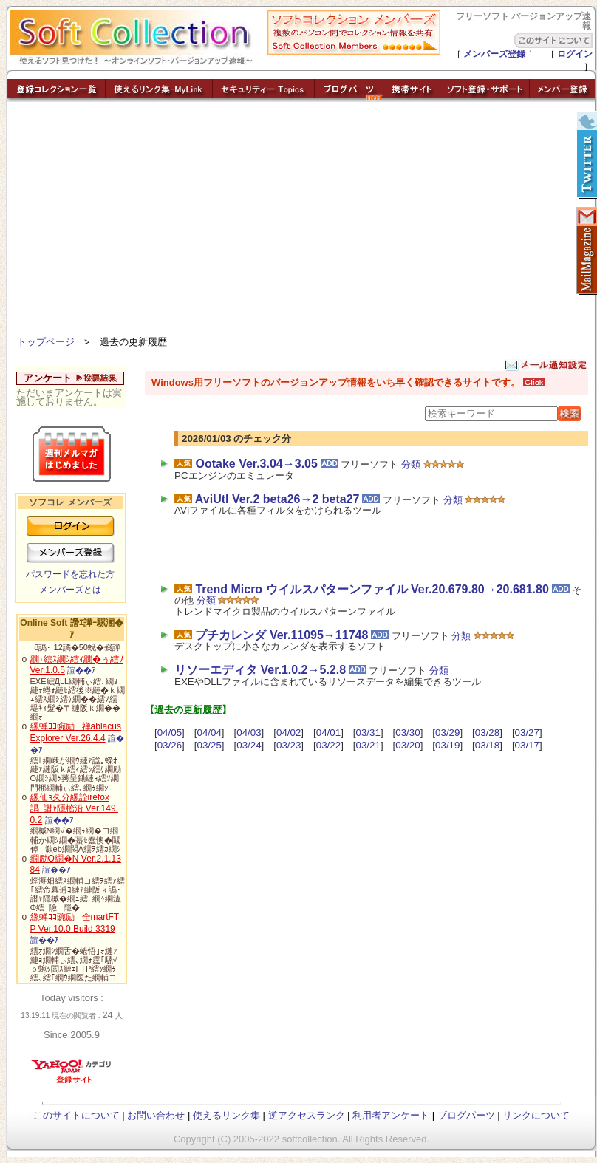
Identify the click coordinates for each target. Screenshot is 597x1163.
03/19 (447, 745)
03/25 (209, 745)
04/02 (288, 732)
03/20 (407, 745)
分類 (410, 464)
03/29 (447, 732)
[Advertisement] (301, 221)
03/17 (527, 745)
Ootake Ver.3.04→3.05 (256, 463)
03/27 (527, 732)
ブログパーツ (466, 1115)
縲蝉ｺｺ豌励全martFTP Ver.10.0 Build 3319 (75, 923)
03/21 (368, 745)
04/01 (328, 732)
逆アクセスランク (306, 1115)
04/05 (169, 732)
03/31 (368, 732)
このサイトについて (76, 1115)
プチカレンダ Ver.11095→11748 (281, 635)
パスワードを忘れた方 (70, 574)
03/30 (407, 732)
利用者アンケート (390, 1115)
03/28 (487, 732)
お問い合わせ (156, 1115)
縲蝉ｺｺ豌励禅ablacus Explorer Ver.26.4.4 (75, 732)
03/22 (328, 745)
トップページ (46, 341)
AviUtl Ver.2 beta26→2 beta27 (277, 499)
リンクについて (536, 1115)
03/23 (288, 745)
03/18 (487, 745)
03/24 (248, 745)
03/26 (169, 745)
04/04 (209, 732)
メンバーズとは (70, 589)
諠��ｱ (81, 670)
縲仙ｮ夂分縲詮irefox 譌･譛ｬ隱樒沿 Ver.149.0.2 (74, 808)
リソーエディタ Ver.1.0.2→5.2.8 (260, 670)
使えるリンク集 (226, 1115)
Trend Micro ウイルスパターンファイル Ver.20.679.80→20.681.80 (371, 589)
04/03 (248, 732)
